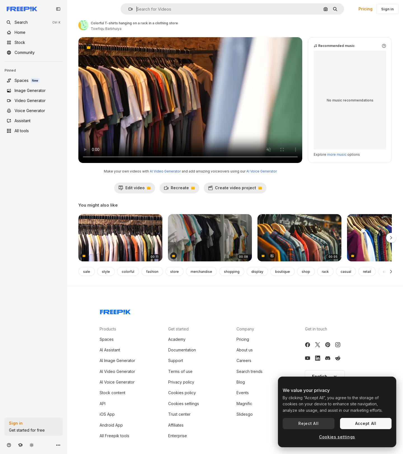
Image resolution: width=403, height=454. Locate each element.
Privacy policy (181, 382)
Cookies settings (183, 403)
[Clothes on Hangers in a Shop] (299, 237)
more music (336, 154)
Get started (178, 329)
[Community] (33, 52)
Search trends (249, 371)
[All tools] (33, 130)
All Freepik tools (114, 435)
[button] (128, 9)
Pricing (365, 8)
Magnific (244, 403)
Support (175, 360)
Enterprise (177, 435)
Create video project (235, 189)
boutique (282, 271)
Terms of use (180, 371)
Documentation (182, 349)
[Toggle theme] (31, 445)
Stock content (112, 392)
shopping (232, 271)
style (106, 271)
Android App (111, 425)
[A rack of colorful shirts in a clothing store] (120, 237)
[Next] (391, 271)
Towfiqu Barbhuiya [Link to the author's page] (106, 29)
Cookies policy (182, 392)
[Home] (33, 32)
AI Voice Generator (261, 171)
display (257, 271)
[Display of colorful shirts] (210, 237)
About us (244, 349)
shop (306, 271)
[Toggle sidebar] (58, 8)
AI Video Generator (165, 171)
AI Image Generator (117, 360)
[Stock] (33, 42)
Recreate (179, 189)
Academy (177, 339)
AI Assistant (110, 349)
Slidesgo (244, 414)
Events (242, 392)
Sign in (387, 9)
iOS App (107, 414)
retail (367, 271)
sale (86, 271)
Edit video (134, 189)
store (174, 271)
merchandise (201, 271)
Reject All (308, 423)
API (103, 403)
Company (245, 329)
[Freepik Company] (115, 311)
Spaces (107, 339)
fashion (152, 271)
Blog (240, 382)
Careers (243, 360)
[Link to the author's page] (83, 25)
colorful (128, 271)
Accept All (365, 423)
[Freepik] (22, 9)
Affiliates (176, 425)
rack (325, 271)
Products (108, 329)
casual (346, 271)
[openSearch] (33, 22)
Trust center (179, 414)
